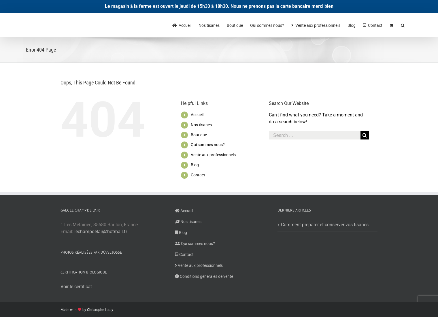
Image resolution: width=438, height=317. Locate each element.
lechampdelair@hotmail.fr (100, 231)
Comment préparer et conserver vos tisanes (325, 224)
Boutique (199, 135)
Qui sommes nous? (208, 144)
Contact (198, 175)
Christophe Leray (100, 310)
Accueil (197, 114)
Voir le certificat (76, 286)
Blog (195, 165)
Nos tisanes (201, 124)
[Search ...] (314, 135)
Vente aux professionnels (213, 154)
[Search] (403, 25)
